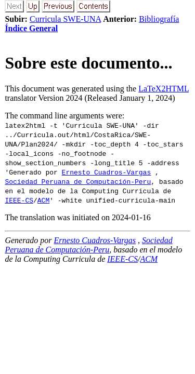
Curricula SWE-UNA (65, 19)
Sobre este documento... (88, 63)
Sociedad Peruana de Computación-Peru (78, 181)
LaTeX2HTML (163, 88)
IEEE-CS (19, 200)
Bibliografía (159, 19)
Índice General (31, 28)
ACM (43, 200)
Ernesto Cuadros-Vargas (106, 172)
